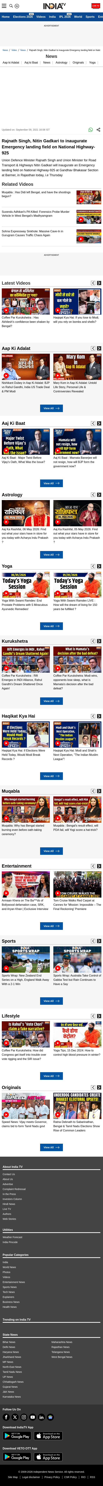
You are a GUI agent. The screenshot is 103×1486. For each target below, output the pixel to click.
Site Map (13, 1477)
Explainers (8, 1297)
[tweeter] (15, 1417)
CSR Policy (70, 1477)
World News (9, 1267)
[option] (26, 308)
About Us (8, 1179)
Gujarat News (10, 1386)
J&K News (8, 1391)
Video (14, 50)
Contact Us (9, 1174)
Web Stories (9, 1219)
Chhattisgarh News (13, 1381)
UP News (8, 1376)
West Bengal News (62, 1357)
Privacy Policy (52, 1477)
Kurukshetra (15, 641)
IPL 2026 (65, 16)
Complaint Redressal (14, 1189)
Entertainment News (14, 1282)
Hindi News (9, 1204)
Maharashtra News (62, 1342)
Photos (6, 1272)
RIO (83, 1477)
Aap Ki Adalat (16, 348)
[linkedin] (41, 1417)
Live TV (7, 1209)
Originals (78, 62)
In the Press (9, 1194)
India (52, 16)
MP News (8, 1362)
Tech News (9, 1292)
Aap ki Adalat (11, 62)
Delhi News (9, 1347)
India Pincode (10, 1242)
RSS (92, 1477)
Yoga (92, 62)
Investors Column (12, 1199)
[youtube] (32, 1417)
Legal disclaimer (31, 1477)
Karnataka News (12, 1396)
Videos (41, 16)
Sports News (10, 1287)
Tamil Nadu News (12, 1371)
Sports (90, 16)
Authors (7, 1214)
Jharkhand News (12, 1357)
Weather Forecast (12, 1237)
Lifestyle (11, 1015)
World (78, 16)
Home (6, 16)
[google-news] (50, 1417)
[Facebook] (6, 1417)
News (5, 50)
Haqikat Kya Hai (18, 716)
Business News (11, 1302)
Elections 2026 (23, 16)
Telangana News (61, 1352)
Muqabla (11, 791)
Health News (10, 1307)
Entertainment (16, 865)
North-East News (12, 1367)
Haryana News (11, 1352)
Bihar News (9, 1342)
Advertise (8, 1184)
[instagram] (23, 1417)
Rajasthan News (61, 1347)
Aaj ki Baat (31, 62)
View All (51, 408)
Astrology (61, 62)
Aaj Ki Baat (13, 423)
